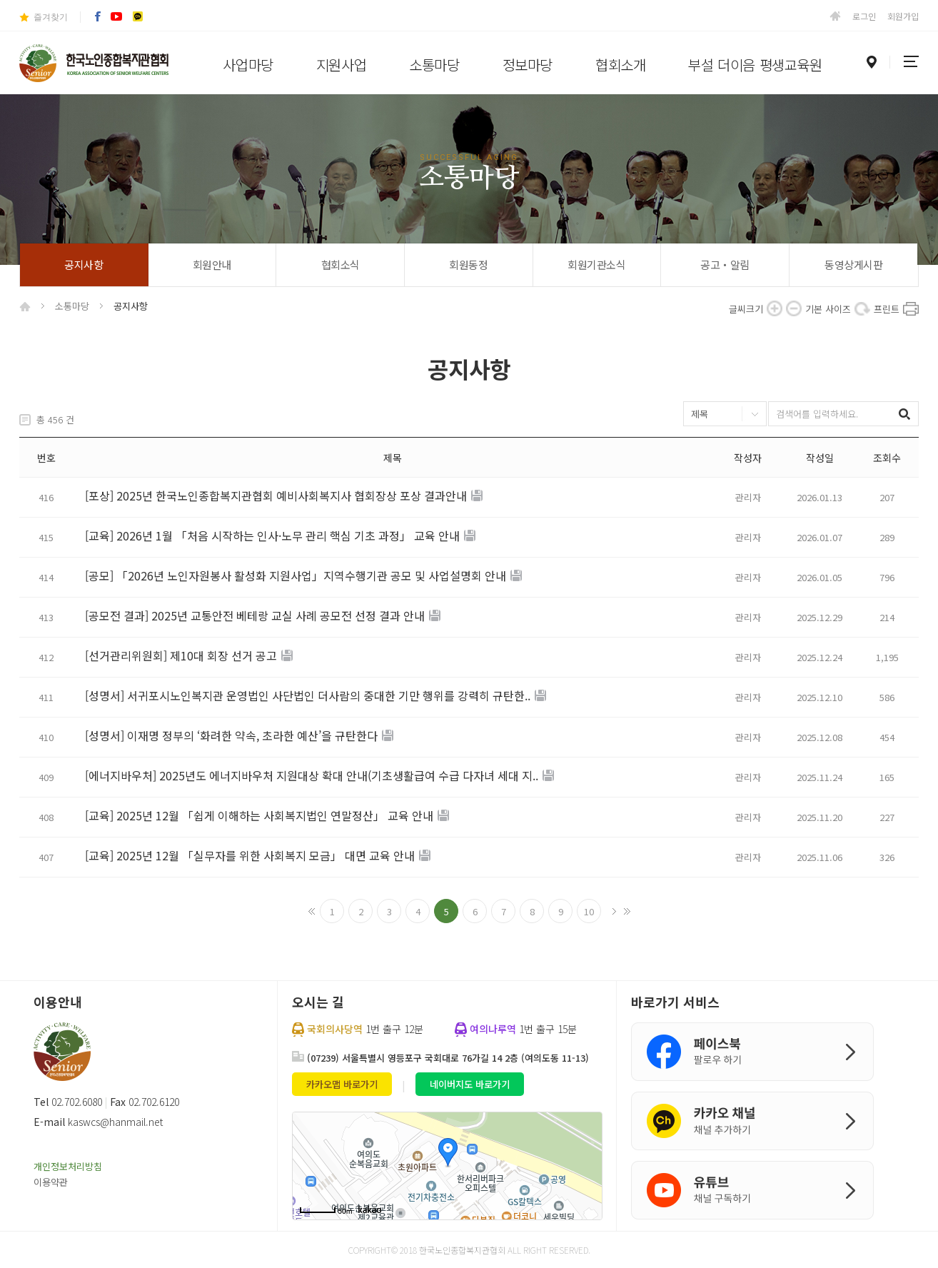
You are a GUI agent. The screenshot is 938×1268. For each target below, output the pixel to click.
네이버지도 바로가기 (470, 1084)
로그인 (864, 16)
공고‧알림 (725, 264)
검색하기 (906, 413)
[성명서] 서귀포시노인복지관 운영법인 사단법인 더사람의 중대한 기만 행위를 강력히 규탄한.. (307, 696)
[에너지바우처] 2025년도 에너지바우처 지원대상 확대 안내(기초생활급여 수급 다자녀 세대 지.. (311, 776)
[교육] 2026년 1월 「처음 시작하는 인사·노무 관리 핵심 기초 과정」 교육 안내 (272, 536)
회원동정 (468, 264)
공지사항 (83, 264)
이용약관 (51, 1182)
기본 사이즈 (862, 308)
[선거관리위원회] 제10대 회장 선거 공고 (181, 656)
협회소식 (340, 264)
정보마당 (528, 64)
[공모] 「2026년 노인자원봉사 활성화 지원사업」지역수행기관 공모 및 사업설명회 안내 (295, 576)
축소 (794, 308)
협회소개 (620, 64)
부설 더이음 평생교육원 (755, 64)
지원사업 (341, 64)
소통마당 (434, 64)
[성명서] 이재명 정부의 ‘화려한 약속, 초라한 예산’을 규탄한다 (231, 736)
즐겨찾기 (51, 17)
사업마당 (248, 64)
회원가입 (903, 16)
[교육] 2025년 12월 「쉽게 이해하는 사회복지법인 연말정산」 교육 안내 (259, 816)
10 (589, 911)
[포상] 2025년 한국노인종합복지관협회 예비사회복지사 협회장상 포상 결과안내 (276, 496)
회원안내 (212, 264)
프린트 (911, 308)
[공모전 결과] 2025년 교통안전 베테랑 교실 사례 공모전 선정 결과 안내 (255, 616)
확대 (774, 308)
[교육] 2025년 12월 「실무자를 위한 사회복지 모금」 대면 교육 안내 (250, 856)
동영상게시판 (853, 264)
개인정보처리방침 (68, 1166)
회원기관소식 (596, 264)
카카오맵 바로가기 (342, 1084)
